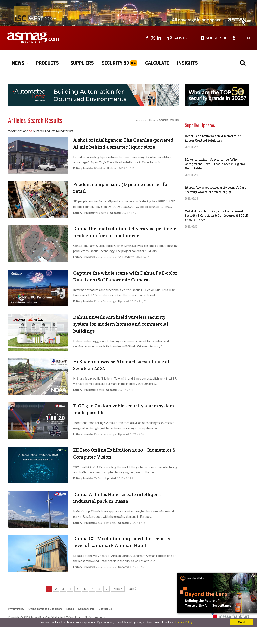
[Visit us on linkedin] (159, 38)
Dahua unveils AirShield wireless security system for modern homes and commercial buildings (120, 324)
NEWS (20, 63)
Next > (117, 588)
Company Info (86, 608)
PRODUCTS (49, 63)
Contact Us (105, 608)
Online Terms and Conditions (45, 608)
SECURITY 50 (115, 63)
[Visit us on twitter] (153, 37)
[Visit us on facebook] (147, 38)
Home (152, 120)
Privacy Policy (16, 608)
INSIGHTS (187, 63)
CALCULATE (157, 63)
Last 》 (133, 588)
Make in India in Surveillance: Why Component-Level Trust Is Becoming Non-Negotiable (216, 164)
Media (70, 608)
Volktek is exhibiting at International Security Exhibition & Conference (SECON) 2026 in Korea (216, 215)
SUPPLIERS (82, 63)
